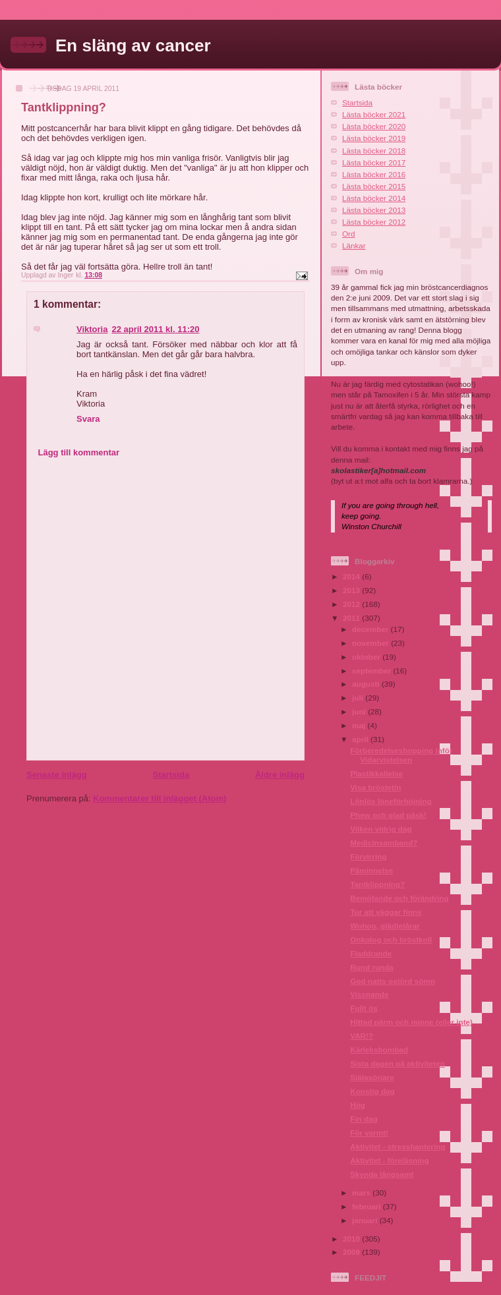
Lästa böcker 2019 (373, 138)
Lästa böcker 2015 (373, 186)
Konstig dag (372, 1091)
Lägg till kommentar (79, 452)
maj (359, 725)
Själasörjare (372, 1077)
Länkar (354, 245)
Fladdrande (371, 953)
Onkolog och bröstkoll (391, 939)
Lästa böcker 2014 (373, 198)
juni (360, 711)
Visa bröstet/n (375, 787)
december (371, 629)
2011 (352, 618)
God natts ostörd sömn (392, 981)
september (372, 670)
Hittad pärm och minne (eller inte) (411, 1022)
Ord (348, 233)
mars (362, 1192)
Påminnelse (371, 870)
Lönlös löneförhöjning (390, 801)
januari (366, 1220)
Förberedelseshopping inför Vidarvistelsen (401, 755)
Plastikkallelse (376, 773)
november (371, 643)
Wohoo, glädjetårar (385, 925)
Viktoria (91, 329)
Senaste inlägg (56, 775)
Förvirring (368, 856)
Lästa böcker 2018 (373, 150)
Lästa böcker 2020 (373, 126)
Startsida (170, 775)
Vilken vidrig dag (380, 828)
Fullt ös (364, 1008)
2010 (352, 1238)
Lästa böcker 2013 (373, 210)
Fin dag (364, 1118)
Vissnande (369, 994)
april (361, 739)
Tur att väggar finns (385, 911)
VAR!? (361, 1035)
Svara (88, 419)
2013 (352, 590)
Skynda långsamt (381, 1174)
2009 (352, 1252)
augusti (367, 683)
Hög (357, 1105)
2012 (352, 604)
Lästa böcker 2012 (373, 221)
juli (358, 697)
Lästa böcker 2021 (373, 114)
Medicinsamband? (383, 842)
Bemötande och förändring (399, 898)
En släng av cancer (133, 45)
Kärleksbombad (379, 1049)
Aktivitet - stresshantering (397, 1146)
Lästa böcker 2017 (373, 162)
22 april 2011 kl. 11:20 (155, 329)
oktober (367, 656)
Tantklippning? (377, 884)
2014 (352, 576)
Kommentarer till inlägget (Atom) (159, 798)
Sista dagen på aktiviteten (397, 1063)
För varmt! (369, 1132)
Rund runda (372, 967)
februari (367, 1206)
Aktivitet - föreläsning (389, 1160)
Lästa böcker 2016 (373, 174)
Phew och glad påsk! (388, 815)
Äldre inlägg (280, 775)
